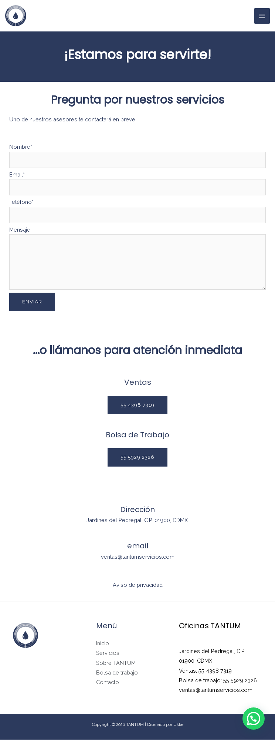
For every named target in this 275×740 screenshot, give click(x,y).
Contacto (107, 682)
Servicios (107, 653)
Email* (137, 183)
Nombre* (137, 155)
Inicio (102, 643)
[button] (137, 405)
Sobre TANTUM (116, 663)
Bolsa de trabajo (117, 673)
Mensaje (137, 259)
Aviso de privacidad (138, 585)
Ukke (178, 725)
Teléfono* (137, 210)
